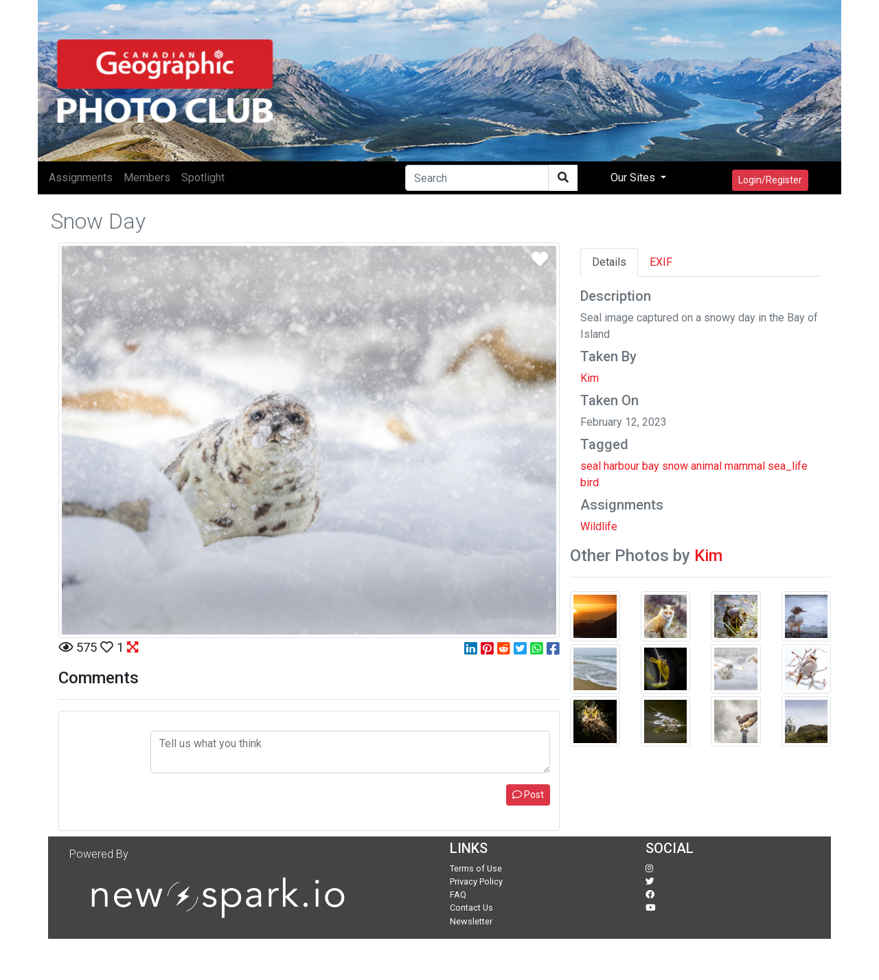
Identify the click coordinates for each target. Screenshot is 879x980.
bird (589, 482)
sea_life (788, 465)
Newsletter (471, 921)
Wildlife (598, 526)
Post (528, 794)
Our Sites (634, 177)
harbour (621, 465)
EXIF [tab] (661, 262)
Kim (589, 378)
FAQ (458, 894)
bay (650, 465)
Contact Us (471, 907)
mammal (744, 465)
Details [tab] (609, 262)
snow (675, 465)
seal (590, 465)
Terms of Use (476, 868)
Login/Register (770, 179)
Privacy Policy (476, 881)
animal (706, 465)
